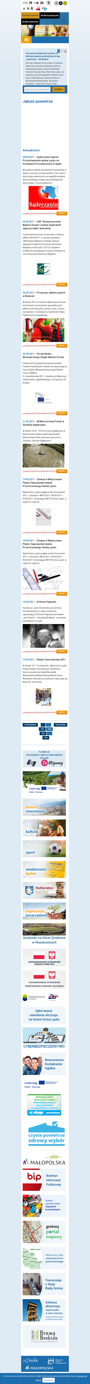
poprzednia (30, 725)
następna (61, 725)
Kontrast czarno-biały (61, 3)
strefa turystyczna (50, 15)
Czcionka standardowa (28, 8)
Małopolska (39, 1367)
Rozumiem (48, 1380)
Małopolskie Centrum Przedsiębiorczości (57, 1361)
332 (42, 729)
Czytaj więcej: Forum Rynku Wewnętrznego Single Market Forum (45, 411)
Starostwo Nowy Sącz (30, 1360)
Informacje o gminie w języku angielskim (64, 33)
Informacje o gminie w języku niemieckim (58, 33)
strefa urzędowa (30, 15)
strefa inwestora (30, 21)
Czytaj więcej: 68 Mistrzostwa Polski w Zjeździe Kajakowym (45, 469)
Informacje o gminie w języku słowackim (53, 33)
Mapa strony (42, 32)
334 (43, 733)
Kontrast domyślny (56, 3)
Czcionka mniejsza (24, 8)
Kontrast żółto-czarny (65, 3)
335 (45, 738)
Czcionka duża (32, 8)
